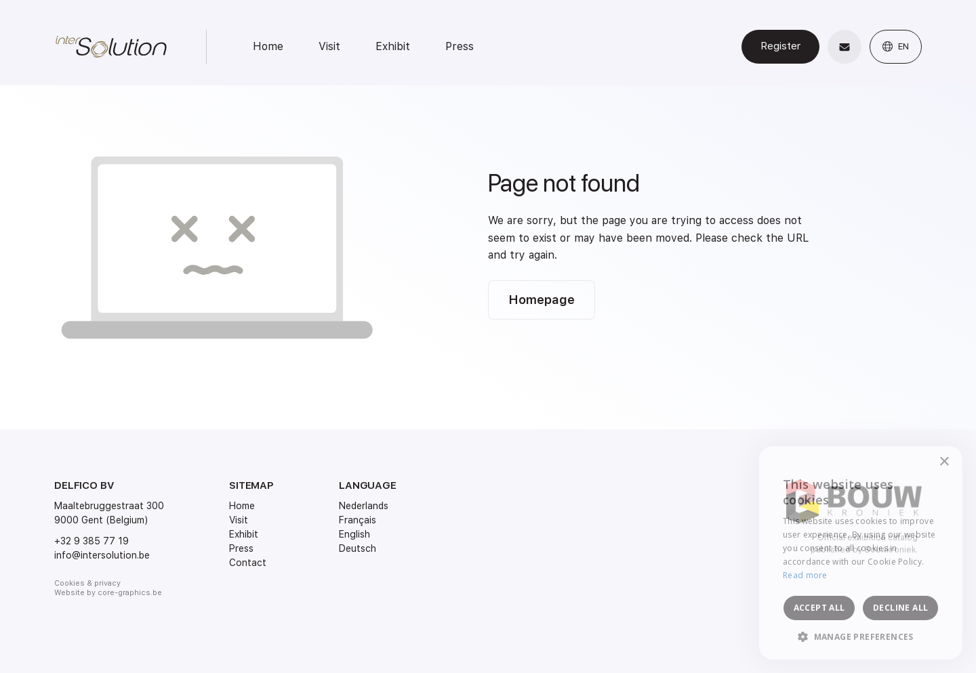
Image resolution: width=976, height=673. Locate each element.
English (354, 534)
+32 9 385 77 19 (91, 541)
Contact (247, 562)
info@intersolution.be (102, 555)
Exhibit (392, 46)
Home (268, 46)
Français (357, 520)
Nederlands (363, 505)
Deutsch (357, 548)
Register (780, 46)
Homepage (541, 299)
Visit (329, 46)
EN (895, 46)
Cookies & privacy (87, 583)
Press (459, 46)
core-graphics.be (130, 592)
